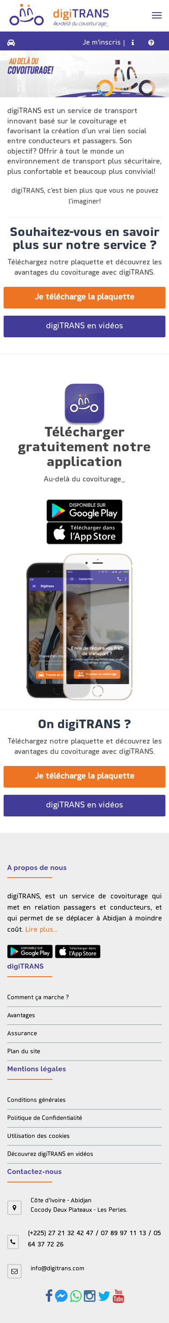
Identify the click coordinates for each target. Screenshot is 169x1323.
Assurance (22, 1034)
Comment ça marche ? (38, 998)
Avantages (21, 1016)
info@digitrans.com (57, 1269)
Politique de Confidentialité (44, 1118)
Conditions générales (36, 1100)
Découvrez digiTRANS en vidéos (50, 1154)
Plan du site (23, 1052)
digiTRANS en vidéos (84, 326)
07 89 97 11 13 (123, 1233)
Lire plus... (41, 930)
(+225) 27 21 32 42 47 (60, 1233)
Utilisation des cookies (38, 1136)
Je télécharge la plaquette (84, 297)
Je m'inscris (101, 43)
